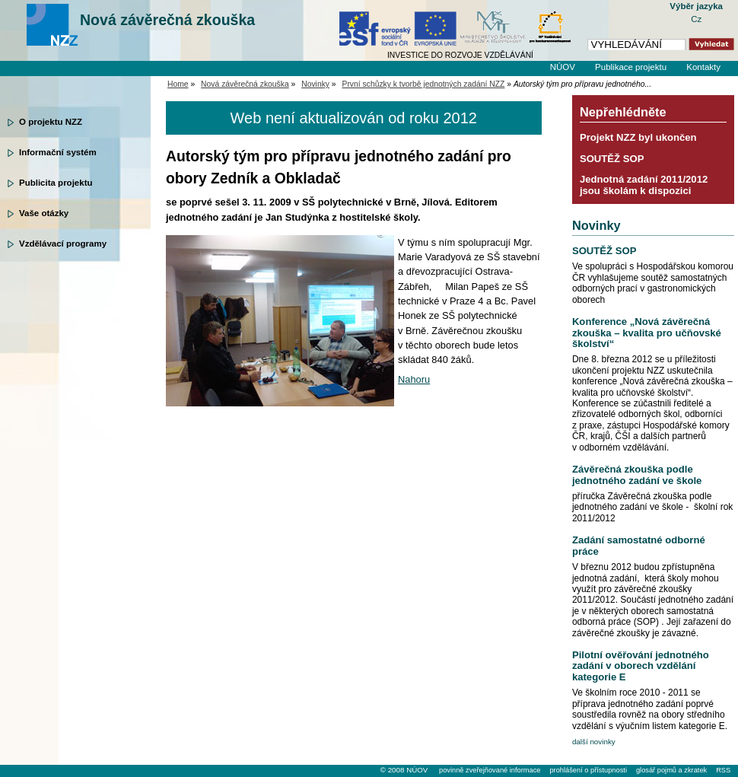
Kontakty (703, 67)
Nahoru (414, 379)
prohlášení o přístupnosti (587, 770)
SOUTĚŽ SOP (612, 158)
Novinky (315, 84)
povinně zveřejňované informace (489, 770)
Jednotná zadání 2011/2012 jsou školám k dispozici (644, 185)
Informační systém (58, 152)
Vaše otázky (43, 213)
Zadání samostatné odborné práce (638, 545)
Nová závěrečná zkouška (167, 19)
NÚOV (562, 67)
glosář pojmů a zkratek (671, 770)
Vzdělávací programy (63, 243)
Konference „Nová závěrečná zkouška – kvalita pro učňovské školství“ (646, 332)
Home (178, 84)
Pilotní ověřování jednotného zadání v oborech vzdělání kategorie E (640, 666)
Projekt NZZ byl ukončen (638, 137)
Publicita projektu (56, 182)
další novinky (594, 741)
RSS (723, 770)
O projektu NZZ (50, 121)
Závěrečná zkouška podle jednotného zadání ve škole (636, 474)
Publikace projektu (630, 67)
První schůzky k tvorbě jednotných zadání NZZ (423, 84)
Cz (696, 19)
